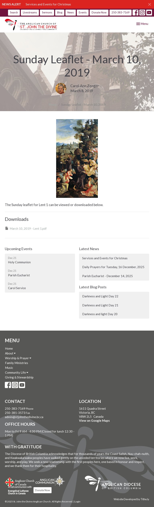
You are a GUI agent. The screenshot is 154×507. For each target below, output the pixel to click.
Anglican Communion (50, 481)
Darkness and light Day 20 (100, 314)
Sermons (47, 12)
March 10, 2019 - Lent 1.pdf (26, 228)
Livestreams (30, 12)
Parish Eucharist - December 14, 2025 (107, 276)
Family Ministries (16, 363)
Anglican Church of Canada (20, 482)
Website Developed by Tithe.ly (131, 499)
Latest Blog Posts (92, 287)
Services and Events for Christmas (48, 4)
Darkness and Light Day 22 (100, 296)
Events (83, 12)
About (10, 353)
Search (14, 12)
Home (9, 348)
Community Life (16, 372)
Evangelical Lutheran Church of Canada (18, 490)
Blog (59, 12)
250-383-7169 (120, 12)
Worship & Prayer (18, 358)
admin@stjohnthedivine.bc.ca (24, 417)
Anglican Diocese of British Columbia (114, 484)
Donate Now (99, 12)
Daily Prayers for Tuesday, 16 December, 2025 (113, 267)
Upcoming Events (18, 248)
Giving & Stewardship (19, 377)
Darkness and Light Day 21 (100, 305)
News (70, 12)
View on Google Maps (94, 420)
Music (9, 367)
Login (77, 501)
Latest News (89, 248)
